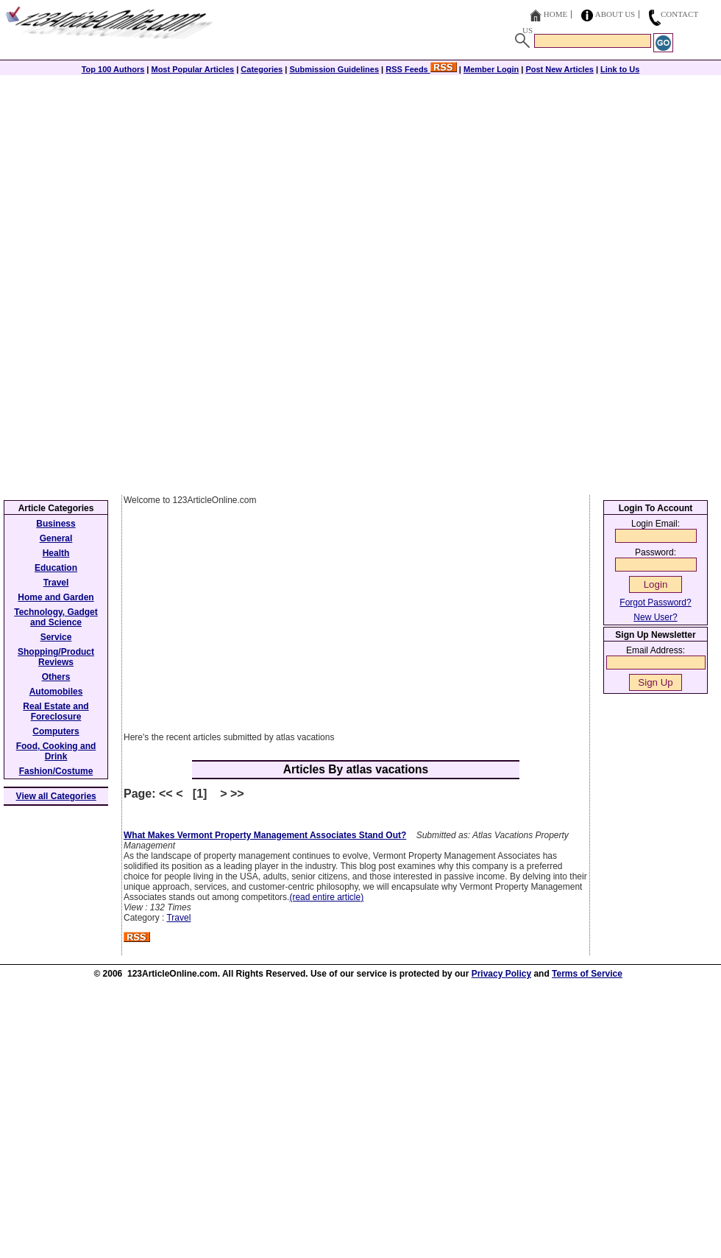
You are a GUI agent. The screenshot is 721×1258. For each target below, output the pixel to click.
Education (56, 568)
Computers (55, 731)
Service (56, 637)
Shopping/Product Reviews (56, 657)
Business (55, 524)
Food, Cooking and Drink (56, 751)
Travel (178, 918)
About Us (615, 14)
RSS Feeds (421, 69)
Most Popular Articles (192, 69)
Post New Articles (559, 69)
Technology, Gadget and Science (56, 617)
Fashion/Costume (56, 771)
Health (56, 553)
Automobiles (56, 691)
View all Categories (56, 796)
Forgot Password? (655, 602)
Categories (262, 69)
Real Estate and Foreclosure (55, 711)
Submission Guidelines (334, 69)
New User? (655, 617)
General (56, 538)
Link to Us (619, 69)
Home (555, 14)
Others (56, 677)
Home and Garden (55, 597)
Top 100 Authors (113, 69)
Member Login (491, 69)
